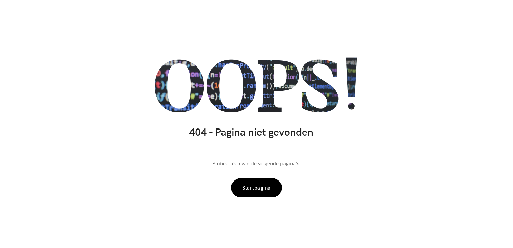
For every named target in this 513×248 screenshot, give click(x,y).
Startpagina (256, 187)
